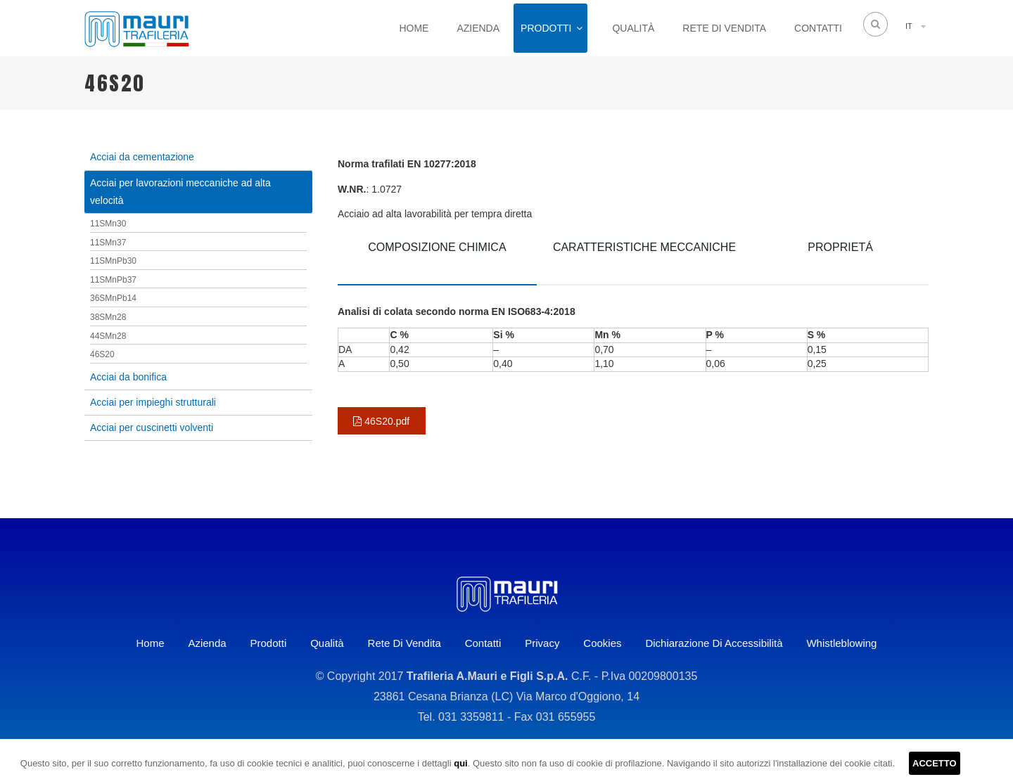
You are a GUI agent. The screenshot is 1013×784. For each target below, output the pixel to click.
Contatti (818, 28)
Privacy (542, 643)
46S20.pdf (381, 421)
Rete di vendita (724, 28)
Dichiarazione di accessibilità (713, 643)
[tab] (437, 257)
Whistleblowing (841, 643)
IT (908, 26)
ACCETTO (934, 763)
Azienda (478, 28)
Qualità (633, 28)
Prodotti (546, 28)
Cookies (602, 643)
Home (413, 28)
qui (461, 763)
